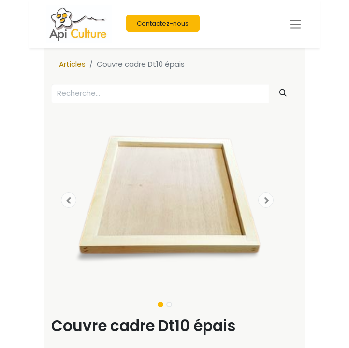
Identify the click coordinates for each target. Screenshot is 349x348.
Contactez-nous (163, 23)
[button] (68, 200)
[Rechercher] (283, 93)
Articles (72, 64)
